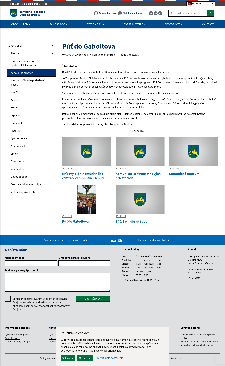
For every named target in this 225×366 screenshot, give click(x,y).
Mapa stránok (55, 338)
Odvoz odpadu (19, 176)
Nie (120, 240)
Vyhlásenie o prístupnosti (17, 334)
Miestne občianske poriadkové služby (28, 82)
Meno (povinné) (14, 257)
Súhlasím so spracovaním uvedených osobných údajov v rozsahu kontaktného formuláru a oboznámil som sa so (41, 304)
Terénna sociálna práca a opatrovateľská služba (25, 63)
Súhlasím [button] (67, 358)
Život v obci (15, 45)
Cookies (53, 341)
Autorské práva (12, 338)
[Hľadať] (210, 13)
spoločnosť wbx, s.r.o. (171, 358)
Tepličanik (16, 123)
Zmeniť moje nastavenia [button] (109, 358)
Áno (114, 240)
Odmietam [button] (85, 358)
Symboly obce (19, 138)
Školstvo (15, 53)
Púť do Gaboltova (129, 54)
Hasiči (14, 92)
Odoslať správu (93, 298)
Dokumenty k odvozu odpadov (28, 184)
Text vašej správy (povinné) (21, 270)
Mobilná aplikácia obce (24, 192)
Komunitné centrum (22, 72)
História (15, 130)
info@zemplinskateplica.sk (201, 268)
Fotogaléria (17, 161)
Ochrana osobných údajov (17, 341)
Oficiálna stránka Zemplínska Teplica (30, 3)
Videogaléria (18, 169)
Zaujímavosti (18, 146)
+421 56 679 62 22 (196, 272)
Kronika (15, 107)
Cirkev (14, 153)
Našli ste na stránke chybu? (153, 240)
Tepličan (15, 115)
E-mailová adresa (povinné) (75, 257)
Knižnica (15, 100)
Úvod (66, 54)
